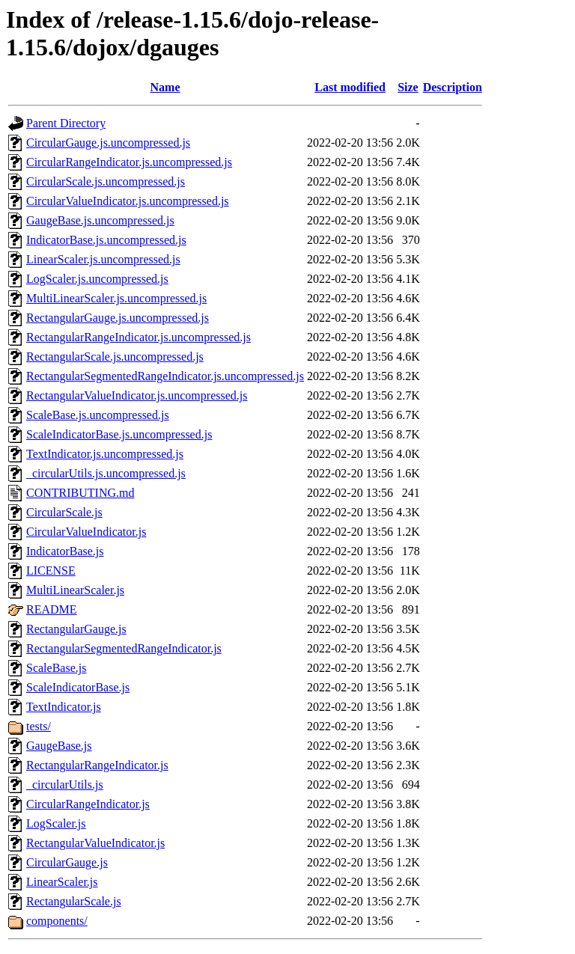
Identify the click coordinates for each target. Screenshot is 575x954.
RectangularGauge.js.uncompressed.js (117, 317)
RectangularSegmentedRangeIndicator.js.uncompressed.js (165, 376)
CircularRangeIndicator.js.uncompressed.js (129, 162)
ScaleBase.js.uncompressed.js (97, 415)
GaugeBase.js (59, 745)
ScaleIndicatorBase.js (78, 687)
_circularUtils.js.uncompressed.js (106, 473)
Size (408, 87)
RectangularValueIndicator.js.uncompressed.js (136, 395)
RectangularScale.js (73, 901)
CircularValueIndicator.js (86, 531)
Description (452, 87)
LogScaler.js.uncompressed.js (97, 278)
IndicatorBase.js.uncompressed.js (106, 239)
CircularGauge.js (67, 862)
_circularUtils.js (64, 784)
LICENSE (51, 570)
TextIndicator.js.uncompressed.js (104, 453)
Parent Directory (66, 123)
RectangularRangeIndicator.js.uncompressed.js (138, 337)
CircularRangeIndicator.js (88, 804)
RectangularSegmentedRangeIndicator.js (124, 648)
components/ (57, 920)
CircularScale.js (64, 512)
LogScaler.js (56, 823)
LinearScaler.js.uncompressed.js (103, 259)
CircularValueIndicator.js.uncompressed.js (127, 201)
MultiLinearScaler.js (75, 590)
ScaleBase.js (56, 667)
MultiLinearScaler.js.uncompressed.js (116, 298)
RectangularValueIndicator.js (95, 843)
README (51, 609)
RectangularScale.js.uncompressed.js (115, 356)
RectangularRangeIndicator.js (97, 765)
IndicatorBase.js (65, 551)
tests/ (38, 726)
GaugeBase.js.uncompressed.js (100, 220)
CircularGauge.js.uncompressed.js (108, 142)
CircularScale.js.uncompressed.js (105, 181)
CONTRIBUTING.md (80, 492)
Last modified (350, 87)
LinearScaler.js (62, 881)
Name (165, 87)
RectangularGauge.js (76, 629)
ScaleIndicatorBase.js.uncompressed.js (119, 434)
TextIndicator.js (63, 706)
